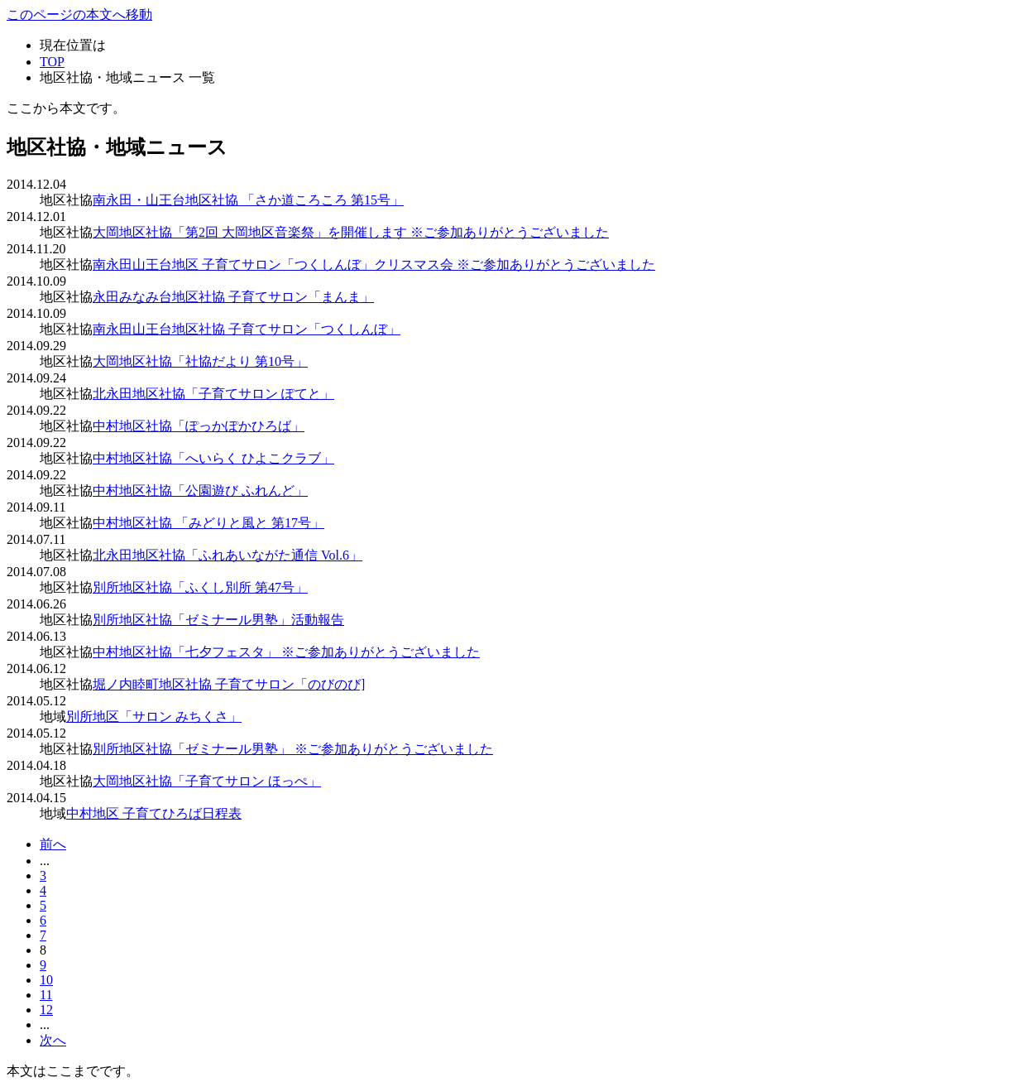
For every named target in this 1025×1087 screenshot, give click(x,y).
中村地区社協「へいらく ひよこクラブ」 (213, 458)
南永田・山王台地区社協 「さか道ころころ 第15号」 (248, 200)
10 (46, 980)
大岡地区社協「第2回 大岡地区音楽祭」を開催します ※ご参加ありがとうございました (351, 232)
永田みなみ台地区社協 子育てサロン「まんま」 (233, 297)
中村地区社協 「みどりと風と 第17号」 (208, 523)
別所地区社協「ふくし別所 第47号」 (200, 587)
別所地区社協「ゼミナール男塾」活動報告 (218, 620)
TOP (52, 62)
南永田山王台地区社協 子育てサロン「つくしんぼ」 (246, 329)
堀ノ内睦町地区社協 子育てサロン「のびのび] (229, 684)
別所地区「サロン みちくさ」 (154, 716)
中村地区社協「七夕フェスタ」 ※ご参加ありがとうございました (286, 652)
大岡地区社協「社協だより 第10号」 (200, 361)
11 (46, 995)
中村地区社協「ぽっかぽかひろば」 (198, 426)
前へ (53, 844)
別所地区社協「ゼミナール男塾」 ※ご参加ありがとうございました (293, 749)
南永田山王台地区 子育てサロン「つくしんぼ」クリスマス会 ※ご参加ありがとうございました (374, 264)
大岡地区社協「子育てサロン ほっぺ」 (207, 781)
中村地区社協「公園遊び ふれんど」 (200, 490)
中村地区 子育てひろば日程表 (154, 813)
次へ (53, 1040)
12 (46, 1010)
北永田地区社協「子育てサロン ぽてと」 (213, 394)
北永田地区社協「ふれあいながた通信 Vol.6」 (227, 555)
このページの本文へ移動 (79, 14)
